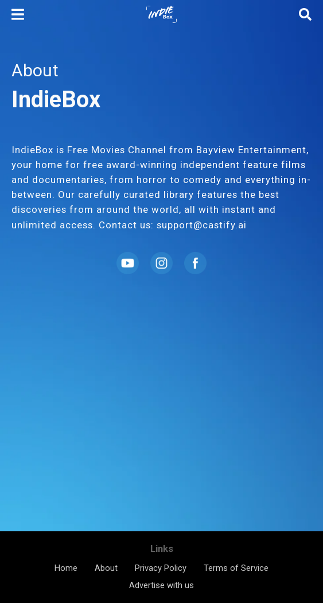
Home (66, 568)
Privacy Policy (160, 568)
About (106, 568)
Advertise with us (161, 585)
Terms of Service (236, 568)
